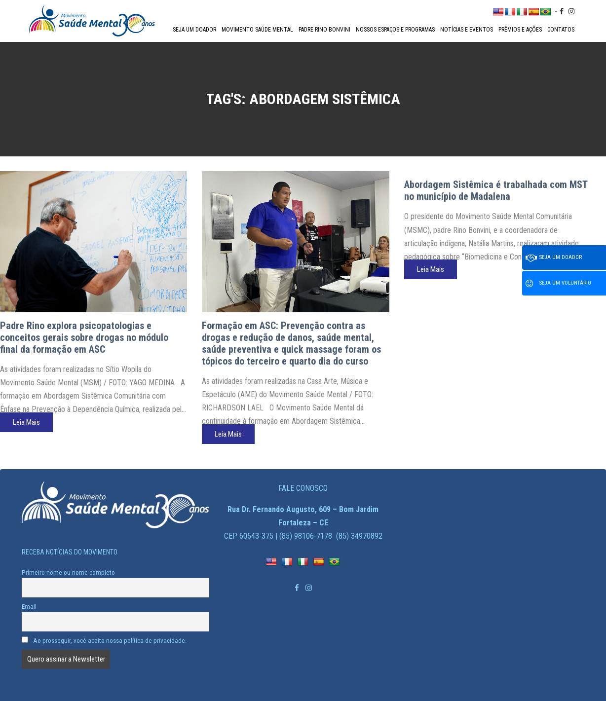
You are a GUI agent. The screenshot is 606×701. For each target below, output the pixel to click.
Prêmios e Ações (520, 29)
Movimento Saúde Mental (257, 29)
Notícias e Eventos (466, 29)
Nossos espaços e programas (395, 29)
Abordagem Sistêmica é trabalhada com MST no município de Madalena (495, 190)
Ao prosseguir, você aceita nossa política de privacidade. (104, 640)
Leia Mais (26, 422)
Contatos (560, 29)
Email (29, 606)
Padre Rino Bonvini (324, 29)
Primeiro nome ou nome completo (68, 572)
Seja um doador (194, 29)
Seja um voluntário (558, 283)
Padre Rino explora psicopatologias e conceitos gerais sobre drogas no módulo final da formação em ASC (84, 337)
